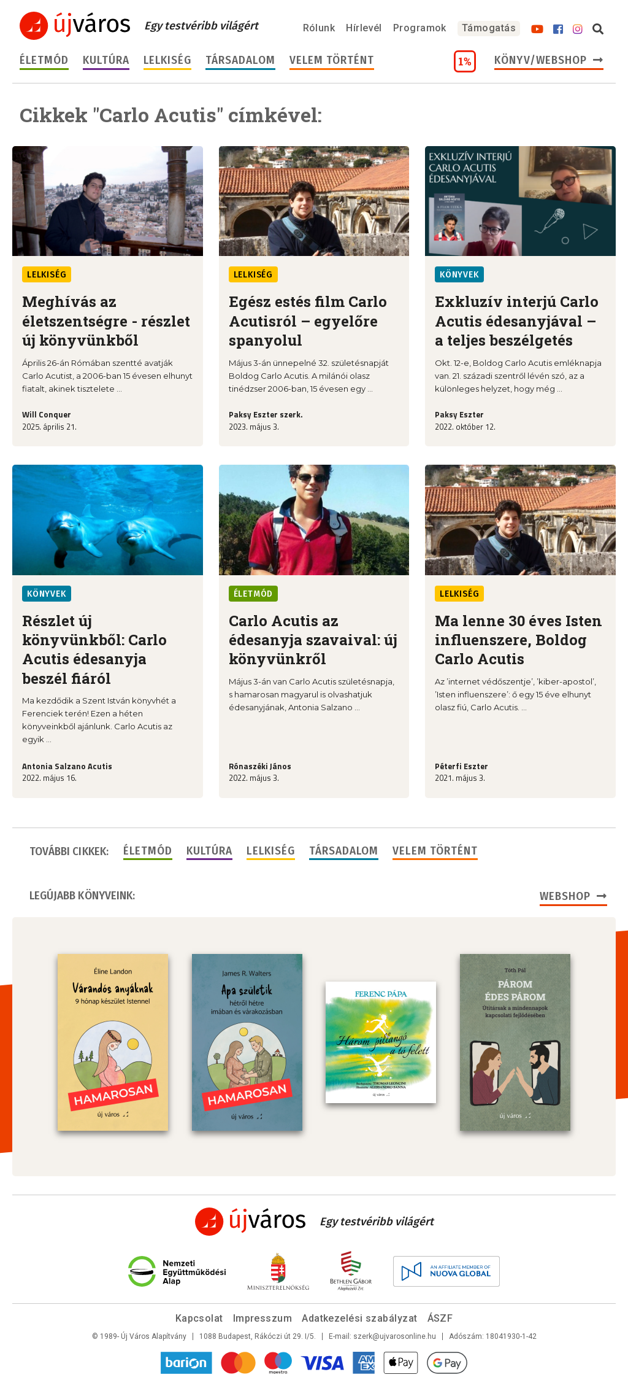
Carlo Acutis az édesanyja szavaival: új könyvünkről (313, 640)
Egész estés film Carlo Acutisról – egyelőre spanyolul (308, 321)
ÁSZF (440, 1318)
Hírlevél (364, 28)
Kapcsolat (199, 1318)
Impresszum (263, 1318)
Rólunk (319, 28)
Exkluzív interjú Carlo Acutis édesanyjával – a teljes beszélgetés (517, 321)
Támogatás (489, 28)
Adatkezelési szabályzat (359, 1318)
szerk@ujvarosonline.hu (394, 1336)
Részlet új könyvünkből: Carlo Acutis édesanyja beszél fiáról (94, 649)
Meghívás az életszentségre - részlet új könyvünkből (106, 321)
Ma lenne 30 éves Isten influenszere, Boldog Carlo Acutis (518, 640)
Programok (419, 28)
